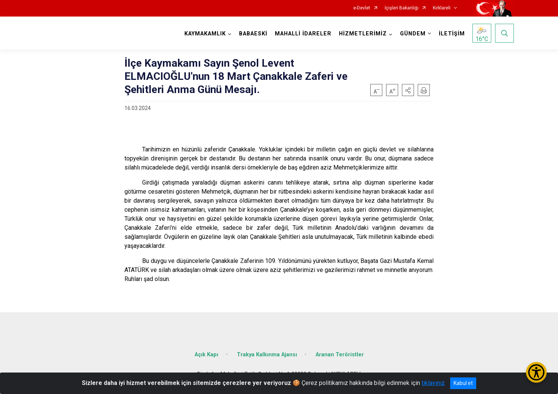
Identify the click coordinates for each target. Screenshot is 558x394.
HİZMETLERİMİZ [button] (363, 34)
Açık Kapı (206, 354)
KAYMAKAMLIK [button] (205, 34)
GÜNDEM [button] (413, 34)
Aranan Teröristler (340, 354)
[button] (408, 90)
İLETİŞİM (452, 34)
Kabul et (463, 383)
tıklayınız (433, 382)
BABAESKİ (253, 34)
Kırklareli (442, 8)
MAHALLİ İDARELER (303, 34)
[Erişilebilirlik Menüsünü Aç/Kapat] (536, 372)
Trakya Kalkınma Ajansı (267, 354)
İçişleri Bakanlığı (401, 8)
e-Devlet (361, 8)
